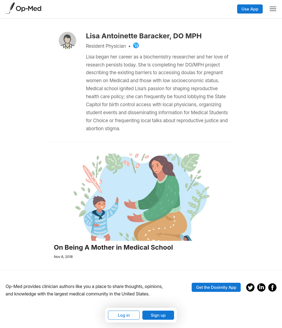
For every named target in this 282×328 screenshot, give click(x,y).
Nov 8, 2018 (63, 257)
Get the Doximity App (216, 287)
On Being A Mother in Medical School (113, 247)
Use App (250, 9)
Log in (124, 315)
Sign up (158, 315)
